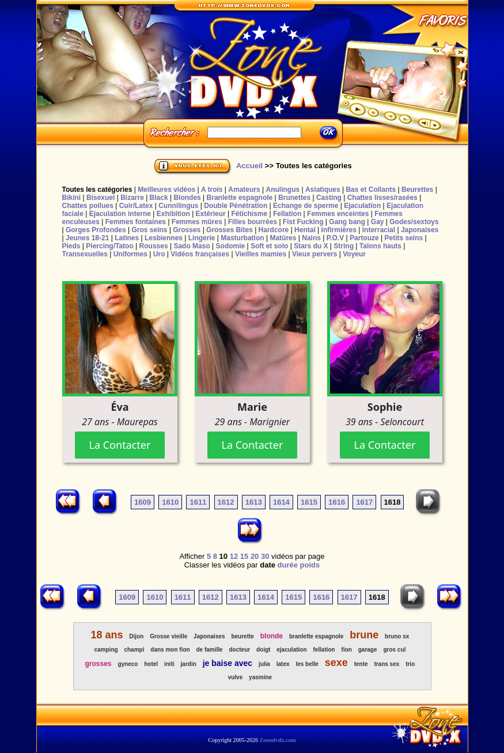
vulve (235, 677)
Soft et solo (269, 246)
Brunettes (294, 198)
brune (364, 635)
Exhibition (173, 214)
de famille (209, 649)
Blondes (186, 198)
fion (347, 649)
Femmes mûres (197, 222)
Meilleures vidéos (166, 190)
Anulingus (283, 190)
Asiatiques (322, 190)
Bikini (71, 198)
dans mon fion (170, 649)
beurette (242, 636)
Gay (377, 222)
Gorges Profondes (96, 230)
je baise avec (227, 663)
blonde (271, 636)
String (344, 246)
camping (106, 649)
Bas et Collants (371, 190)
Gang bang (347, 222)
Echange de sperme (305, 206)
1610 (170, 502)
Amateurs (244, 190)
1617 (364, 502)
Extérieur (211, 214)
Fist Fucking (303, 222)
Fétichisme (249, 214)
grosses (98, 664)
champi (134, 649)
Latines (127, 238)
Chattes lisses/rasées (382, 198)
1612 (226, 502)
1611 (198, 502)
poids (310, 565)
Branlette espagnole (240, 198)
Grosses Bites (229, 230)
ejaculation (291, 649)
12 (234, 556)
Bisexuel (100, 198)
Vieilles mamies (260, 254)
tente (361, 664)
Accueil (249, 165)
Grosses (186, 230)
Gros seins (149, 230)
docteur (239, 649)
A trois (212, 190)
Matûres (283, 238)
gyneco (128, 664)
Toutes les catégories (97, 190)
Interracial (378, 230)
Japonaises (419, 230)
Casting (329, 198)
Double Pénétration (235, 206)
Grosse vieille (168, 636)
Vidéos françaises (199, 254)
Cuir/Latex (136, 206)
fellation (324, 649)
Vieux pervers (315, 254)
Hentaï (305, 230)
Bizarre (132, 198)
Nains (311, 238)
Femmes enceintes (338, 214)
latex (283, 664)
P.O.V (335, 238)
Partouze (364, 238)
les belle (306, 664)
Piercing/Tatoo (109, 246)
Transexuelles (85, 254)
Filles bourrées (252, 222)
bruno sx (397, 636)
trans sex (386, 664)
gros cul (394, 649)
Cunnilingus (178, 206)
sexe (336, 662)
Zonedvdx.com (277, 740)
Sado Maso (191, 246)
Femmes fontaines (135, 222)
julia (264, 664)
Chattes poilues (87, 206)
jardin (188, 664)
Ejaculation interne (120, 214)
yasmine (260, 677)
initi (169, 664)
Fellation (287, 214)
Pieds (71, 246)
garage (367, 649)
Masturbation (242, 238)
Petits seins (403, 238)
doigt (263, 649)
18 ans (106, 635)
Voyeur (354, 254)
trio (410, 664)
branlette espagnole (316, 636)
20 (255, 556)
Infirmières (339, 230)
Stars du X (311, 246)
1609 (142, 502)
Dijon (136, 636)
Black (159, 198)
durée (288, 565)
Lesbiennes (164, 238)
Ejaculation (362, 206)
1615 (309, 502)
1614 (281, 502)
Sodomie (230, 246)
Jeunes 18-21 (87, 238)
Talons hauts (380, 246)
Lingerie (201, 238)
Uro (159, 254)
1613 (253, 502)
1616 (336, 502)
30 (265, 556)
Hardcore (274, 230)
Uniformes (130, 254)
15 (244, 556)
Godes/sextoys (413, 222)
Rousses (153, 246)
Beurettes (417, 190)
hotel (151, 664)
